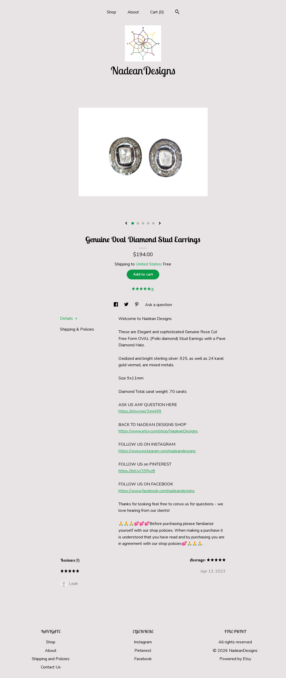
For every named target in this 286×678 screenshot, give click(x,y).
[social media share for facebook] (116, 305)
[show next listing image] (160, 223)
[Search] (177, 13)
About (133, 12)
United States (148, 264)
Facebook (143, 659)
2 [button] (138, 223)
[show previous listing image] (126, 223)
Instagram (143, 642)
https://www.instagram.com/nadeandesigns (157, 451)
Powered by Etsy (235, 659)
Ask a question (158, 305)
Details (68, 318)
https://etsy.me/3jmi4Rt (139, 411)
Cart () (157, 12)
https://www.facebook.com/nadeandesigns (156, 491)
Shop (111, 12)
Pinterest (142, 650)
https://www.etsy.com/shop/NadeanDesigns (158, 431)
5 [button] (153, 223)
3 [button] (143, 223)
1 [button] (132, 223)
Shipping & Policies (77, 329)
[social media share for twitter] (127, 305)
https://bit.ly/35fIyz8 (136, 471)
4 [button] (148, 223)
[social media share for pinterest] (137, 305)
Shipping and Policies (51, 659)
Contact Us (51, 667)
